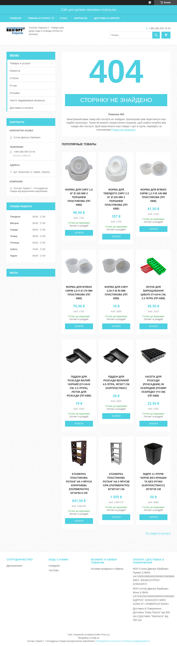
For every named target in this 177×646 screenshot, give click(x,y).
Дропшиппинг (14, 565)
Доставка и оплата (107, 18)
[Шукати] (156, 35)
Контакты (80, 18)
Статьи (14, 78)
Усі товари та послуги (157, 533)
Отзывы (15, 92)
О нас (64, 18)
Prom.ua (105, 634)
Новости (15, 70)
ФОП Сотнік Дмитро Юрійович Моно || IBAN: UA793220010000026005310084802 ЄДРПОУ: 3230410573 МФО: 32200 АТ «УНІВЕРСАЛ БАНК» (153, 596)
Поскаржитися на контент (108, 641)
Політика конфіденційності (136, 641)
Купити (79, 233)
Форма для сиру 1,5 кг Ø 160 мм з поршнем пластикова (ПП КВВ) (79, 197)
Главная (15, 18)
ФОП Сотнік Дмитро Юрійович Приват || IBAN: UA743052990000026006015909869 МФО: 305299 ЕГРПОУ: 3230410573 (153, 576)
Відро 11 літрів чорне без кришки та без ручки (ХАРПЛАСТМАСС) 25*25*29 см (153, 482)
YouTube (54, 570)
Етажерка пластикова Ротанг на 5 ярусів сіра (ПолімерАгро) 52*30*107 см (116, 482)
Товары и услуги (39, 18)
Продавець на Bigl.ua (88, 638)
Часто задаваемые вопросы (27, 100)
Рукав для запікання (123, 129)
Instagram (54, 565)
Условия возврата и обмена (107, 568)
